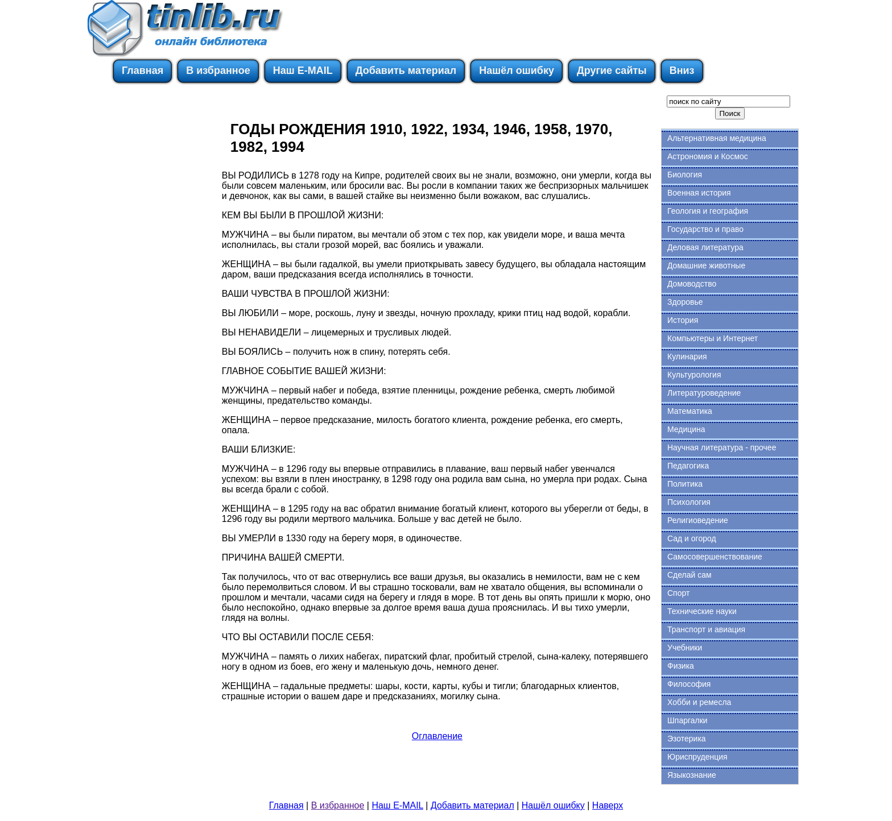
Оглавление (437, 736)
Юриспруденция (697, 756)
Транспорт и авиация (706, 629)
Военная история (699, 192)
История (682, 320)
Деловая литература (705, 247)
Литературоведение (704, 392)
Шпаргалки (687, 720)
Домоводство (691, 283)
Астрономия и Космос (707, 156)
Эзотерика (686, 738)
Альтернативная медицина (716, 138)
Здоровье (685, 301)
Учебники (684, 647)
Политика (685, 483)
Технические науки (702, 611)
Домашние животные (706, 265)
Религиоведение (697, 520)
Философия (689, 684)
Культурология (694, 374)
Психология (689, 502)
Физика (680, 665)
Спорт (678, 593)
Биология (684, 174)
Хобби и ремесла (699, 702)
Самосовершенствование (714, 556)
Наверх (607, 805)
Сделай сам (689, 574)
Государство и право (705, 229)
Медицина (686, 429)
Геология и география (707, 210)
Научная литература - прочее (721, 447)
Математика (689, 411)
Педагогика (688, 465)
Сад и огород (691, 538)
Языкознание (691, 774)
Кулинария (687, 356)
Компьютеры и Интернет (712, 338)
